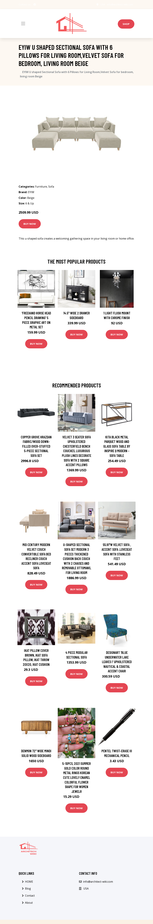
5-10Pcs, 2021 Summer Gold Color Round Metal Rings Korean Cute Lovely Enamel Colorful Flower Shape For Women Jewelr (76, 777)
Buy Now (29, 223)
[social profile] (34, 4)
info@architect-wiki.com (120, 4)
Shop (126, 24)
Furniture (41, 186)
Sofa (51, 186)
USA (102, 4)
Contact (30, 895)
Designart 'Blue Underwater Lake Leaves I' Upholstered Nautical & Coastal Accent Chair (117, 661)
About (29, 902)
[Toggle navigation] (23, 23)
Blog (28, 888)
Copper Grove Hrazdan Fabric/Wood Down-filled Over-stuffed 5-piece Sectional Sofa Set (36, 446)
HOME (29, 881)
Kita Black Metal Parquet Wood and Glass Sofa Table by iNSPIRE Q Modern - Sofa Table (116, 446)
